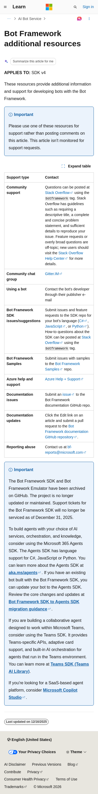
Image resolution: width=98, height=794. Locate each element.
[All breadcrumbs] (8, 19)
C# (81, 321)
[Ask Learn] (79, 19)
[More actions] (89, 19)
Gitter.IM (52, 274)
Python (78, 326)
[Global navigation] (5, 7)
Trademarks (14, 787)
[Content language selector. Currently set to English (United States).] (29, 740)
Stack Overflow (57, 193)
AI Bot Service (30, 19)
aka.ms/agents (23, 572)
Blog (71, 764)
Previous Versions (46, 764)
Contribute (12, 772)
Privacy (33, 772)
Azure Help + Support (62, 379)
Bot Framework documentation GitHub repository (66, 431)
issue (66, 394)
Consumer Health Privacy (25, 779)
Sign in (88, 7)
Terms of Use (66, 779)
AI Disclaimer (15, 764)
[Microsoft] (49, 7)
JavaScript (53, 326)
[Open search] (75, 7)
